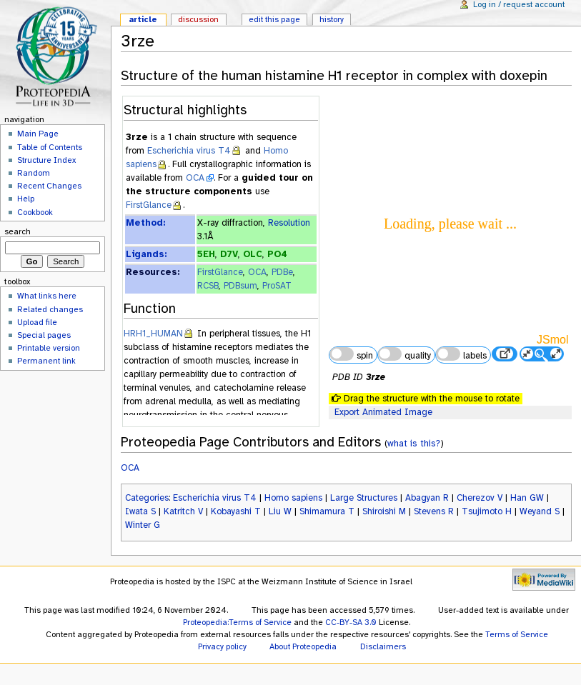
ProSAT (277, 285)
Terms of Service (516, 634)
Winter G (142, 525)
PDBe (282, 272)
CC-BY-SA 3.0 (351, 622)
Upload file (37, 322)
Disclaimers (383, 646)
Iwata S (140, 511)
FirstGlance (149, 205)
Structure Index (46, 160)
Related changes (50, 309)
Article (143, 19)
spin (350, 354)
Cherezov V (479, 498)
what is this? (413, 443)
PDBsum (240, 285)
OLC (252, 254)
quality (404, 354)
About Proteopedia (303, 646)
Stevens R (434, 511)
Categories (147, 498)
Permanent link (46, 361)
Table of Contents (49, 147)
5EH (206, 254)
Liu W (280, 511)
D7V (229, 254)
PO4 (277, 254)
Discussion (198, 19)
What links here (46, 296)
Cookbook (35, 212)
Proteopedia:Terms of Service (237, 622)
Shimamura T (326, 511)
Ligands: (146, 254)
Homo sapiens (293, 498)
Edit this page (274, 19)
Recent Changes (49, 186)
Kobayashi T (236, 511)
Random (33, 173)
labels (461, 354)
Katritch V (183, 511)
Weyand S (540, 511)
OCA (195, 178)
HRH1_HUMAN (153, 333)
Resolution (289, 223)
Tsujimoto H (487, 511)
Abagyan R (427, 498)
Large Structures (363, 498)
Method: (145, 223)
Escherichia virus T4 (189, 150)
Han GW (527, 498)
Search (17, 231)
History (331, 19)
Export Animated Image (383, 412)
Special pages (44, 335)
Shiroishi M (384, 511)
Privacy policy (222, 646)
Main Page (38, 134)
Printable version (48, 348)
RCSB (208, 285)
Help (25, 199)
